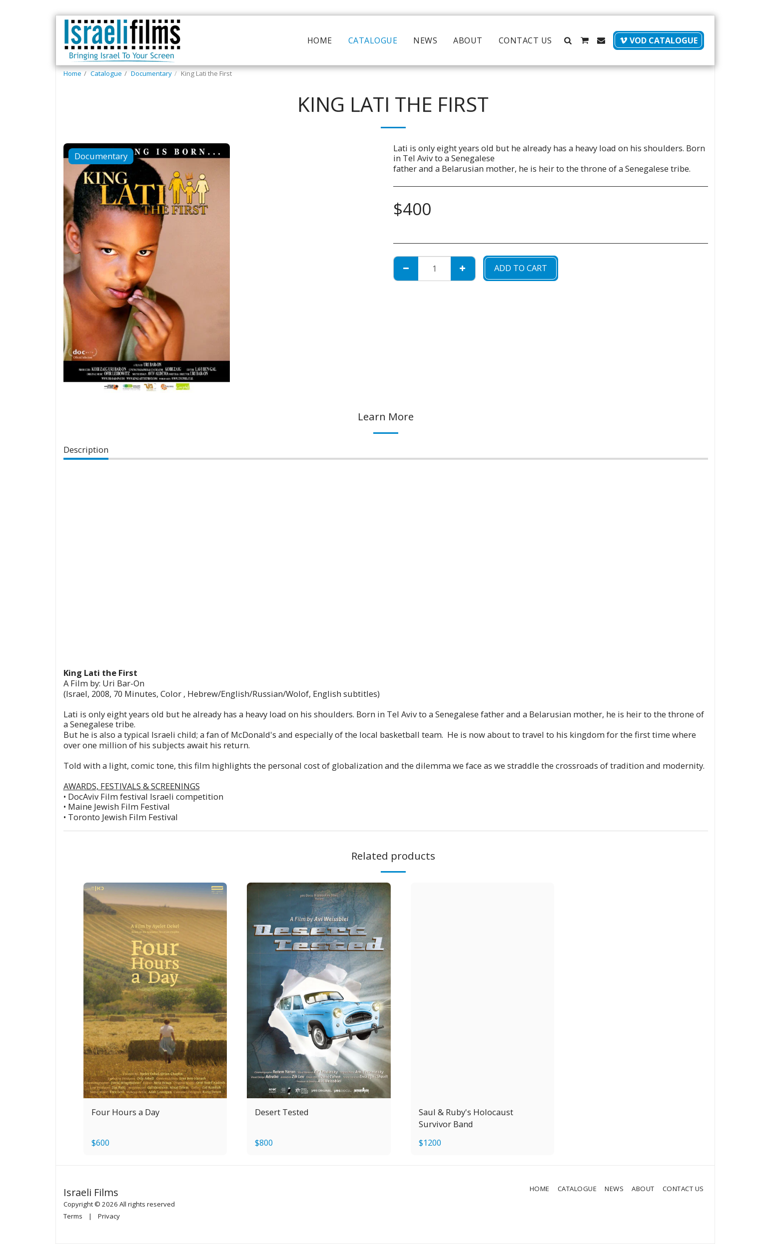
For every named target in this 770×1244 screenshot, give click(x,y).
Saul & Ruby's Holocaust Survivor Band (466, 1118)
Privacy (109, 1216)
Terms (72, 1216)
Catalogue (106, 73)
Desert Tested (282, 1112)
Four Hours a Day (125, 1112)
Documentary (151, 73)
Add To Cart (520, 268)
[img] (155, 990)
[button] (568, 40)
